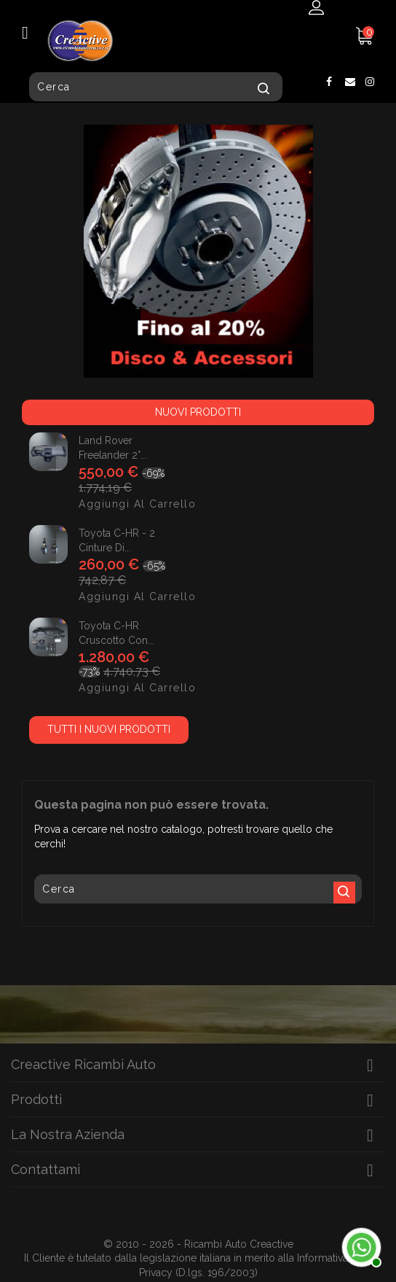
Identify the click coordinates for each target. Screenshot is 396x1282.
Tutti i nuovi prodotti (108, 729)
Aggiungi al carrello (92, 504)
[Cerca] (155, 86)
